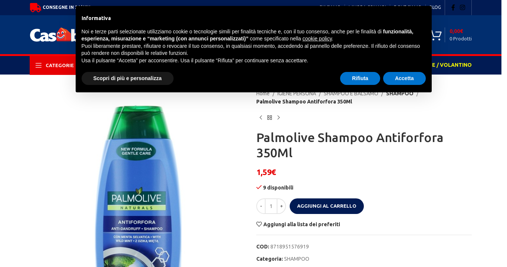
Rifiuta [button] (360, 78)
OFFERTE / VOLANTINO (441, 65)
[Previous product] (260, 117)
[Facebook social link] (453, 7)
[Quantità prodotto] (271, 206)
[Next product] (278, 117)
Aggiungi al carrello (326, 205)
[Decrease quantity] (261, 206)
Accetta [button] (404, 78)
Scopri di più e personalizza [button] (127, 78)
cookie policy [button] (317, 39)
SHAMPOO (296, 259)
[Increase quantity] (281, 206)
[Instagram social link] (463, 7)
